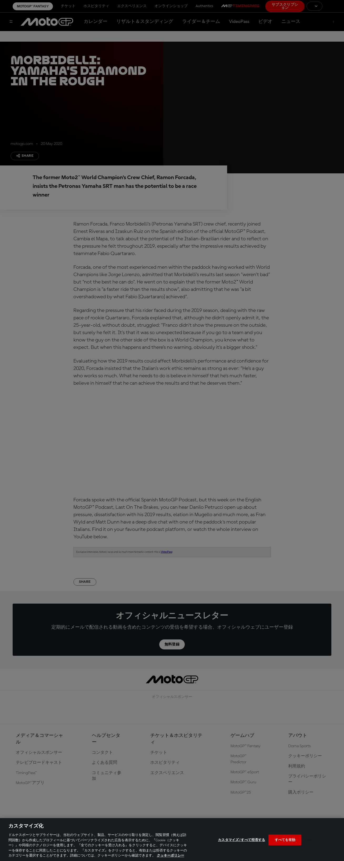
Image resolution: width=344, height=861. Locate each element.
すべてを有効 (285, 840)
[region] (172, 839)
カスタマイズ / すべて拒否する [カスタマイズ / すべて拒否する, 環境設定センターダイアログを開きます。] (241, 840)
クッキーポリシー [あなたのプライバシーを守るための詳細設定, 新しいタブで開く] (170, 855)
